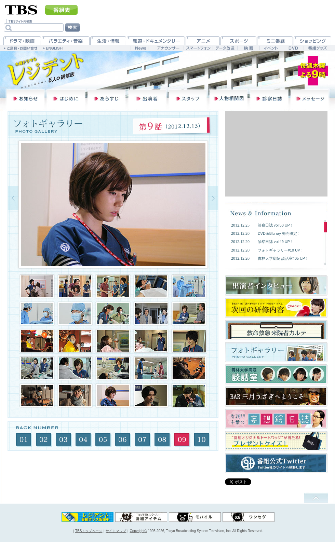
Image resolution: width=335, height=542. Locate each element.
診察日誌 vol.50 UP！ (276, 225)
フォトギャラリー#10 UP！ (281, 250)
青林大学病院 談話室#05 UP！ (283, 258)
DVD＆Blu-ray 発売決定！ (279, 233)
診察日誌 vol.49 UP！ (276, 242)
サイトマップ (116, 531)
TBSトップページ (88, 531)
